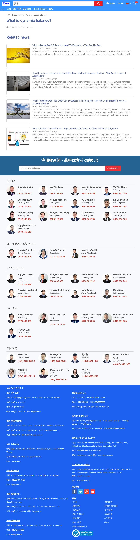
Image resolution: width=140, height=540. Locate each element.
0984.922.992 (88, 281)
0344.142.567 (120, 206)
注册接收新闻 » (113, 168)
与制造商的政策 (111, 506)
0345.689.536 (120, 321)
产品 (19, 9)
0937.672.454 (120, 296)
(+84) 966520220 (17, 407)
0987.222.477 (24, 193)
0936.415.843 (88, 256)
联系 (51, 9)
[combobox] (52, 3)
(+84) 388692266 (58, 361)
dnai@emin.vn (16, 535)
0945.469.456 (88, 206)
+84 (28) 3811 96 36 (18, 430)
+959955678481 (96, 429)
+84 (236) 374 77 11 (18, 507)
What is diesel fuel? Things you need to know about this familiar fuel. (67, 45)
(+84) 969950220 (89, 376)
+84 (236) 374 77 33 (51, 507)
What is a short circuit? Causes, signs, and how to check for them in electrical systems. (75, 128)
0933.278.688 (24, 206)
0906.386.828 (56, 281)
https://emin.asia (102, 407)
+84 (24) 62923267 (18, 402)
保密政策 (76, 506)
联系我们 (76, 510)
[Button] (2, 9)
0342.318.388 (24, 284)
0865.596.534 (88, 193)
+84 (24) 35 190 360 (18, 411)
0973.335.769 (120, 281)
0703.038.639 (24, 296)
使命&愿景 (77, 522)
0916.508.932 (88, 296)
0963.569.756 (88, 219)
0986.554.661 (56, 193)
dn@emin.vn (36, 511)
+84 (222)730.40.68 (33, 457)
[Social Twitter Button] (80, 491)
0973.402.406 (24, 256)
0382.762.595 (120, 193)
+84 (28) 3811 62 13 (51, 430)
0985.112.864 (56, 219)
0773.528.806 (88, 321)
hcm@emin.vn (36, 435)
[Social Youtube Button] (93, 491)
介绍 (14, 9)
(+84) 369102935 (121, 364)
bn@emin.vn (16, 461)
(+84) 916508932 (26, 361)
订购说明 (76, 518)
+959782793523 (83, 429)
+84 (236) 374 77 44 (18, 511)
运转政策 (108, 510)
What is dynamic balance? (36, 15)
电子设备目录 (78, 514)
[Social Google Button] (86, 491)
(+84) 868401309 (89, 361)
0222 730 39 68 (57, 256)
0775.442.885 (24, 321)
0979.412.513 (24, 232)
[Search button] (98, 3)
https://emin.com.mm (116, 429)
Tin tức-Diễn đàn (40, 9)
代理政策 (108, 518)
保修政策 (108, 514)
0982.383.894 (24, 219)
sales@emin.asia (83, 407)
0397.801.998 (56, 206)
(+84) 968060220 (58, 379)
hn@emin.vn (36, 411)
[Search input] (52, 3)
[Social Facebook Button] (74, 491)
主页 (9, 9)
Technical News (18, 15)
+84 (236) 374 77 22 (35, 507)
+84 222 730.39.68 (18, 457)
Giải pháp (27, 9)
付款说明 (108, 502)
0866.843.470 (56, 296)
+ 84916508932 (82, 402)
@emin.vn (17, 485)
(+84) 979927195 (26, 376)
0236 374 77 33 (57, 324)
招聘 (107, 522)
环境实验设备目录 (80, 526)
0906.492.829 (24, 336)
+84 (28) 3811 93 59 (35, 430)
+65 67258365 (99, 402)
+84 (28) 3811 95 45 (18, 435)
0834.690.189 (120, 219)
